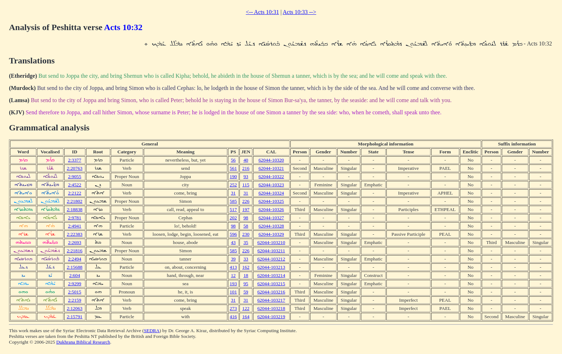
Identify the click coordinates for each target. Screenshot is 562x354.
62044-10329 (271, 234)
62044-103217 (271, 300)
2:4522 (74, 184)
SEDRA (151, 330)
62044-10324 (271, 193)
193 (233, 283)
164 (245, 316)
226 (245, 201)
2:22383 (74, 234)
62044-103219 (271, 316)
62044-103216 (271, 292)
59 (245, 292)
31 (233, 193)
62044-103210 (271, 242)
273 (233, 308)
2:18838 (74, 209)
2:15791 (74, 316)
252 (233, 184)
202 (233, 217)
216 (245, 168)
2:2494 (74, 259)
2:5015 (74, 292)
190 (233, 176)
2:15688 (74, 267)
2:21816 (74, 250)
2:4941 (74, 226)
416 (233, 316)
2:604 (74, 275)
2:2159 (74, 300)
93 (245, 176)
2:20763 (74, 168)
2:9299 (74, 283)
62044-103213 (271, 267)
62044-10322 (271, 176)
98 (245, 217)
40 (245, 160)
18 (245, 275)
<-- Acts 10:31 (262, 12)
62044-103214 (271, 275)
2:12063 (74, 308)
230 (245, 234)
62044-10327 (271, 217)
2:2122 (74, 193)
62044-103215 (271, 283)
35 (245, 242)
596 (233, 234)
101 (233, 292)
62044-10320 (271, 160)
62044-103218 (271, 308)
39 (233, 259)
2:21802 (74, 201)
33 (245, 259)
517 (233, 209)
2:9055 (74, 176)
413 (233, 267)
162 (245, 267)
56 (233, 160)
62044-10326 (271, 209)
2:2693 (74, 242)
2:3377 (74, 160)
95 (245, 283)
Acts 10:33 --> (299, 12)
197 (245, 209)
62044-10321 (271, 168)
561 (233, 168)
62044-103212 (271, 259)
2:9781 (74, 217)
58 (245, 226)
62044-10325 (271, 201)
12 (233, 275)
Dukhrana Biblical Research (83, 342)
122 (245, 308)
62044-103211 (271, 250)
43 (233, 242)
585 (233, 201)
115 (245, 184)
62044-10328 (271, 226)
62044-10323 (271, 184)
